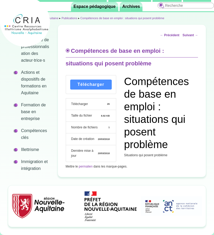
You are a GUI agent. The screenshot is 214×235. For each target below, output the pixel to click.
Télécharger (91, 84)
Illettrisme (30, 149)
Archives (131, 6)
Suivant (190, 35)
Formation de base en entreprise (33, 112)
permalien (86, 166)
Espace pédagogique (95, 6)
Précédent (169, 35)
